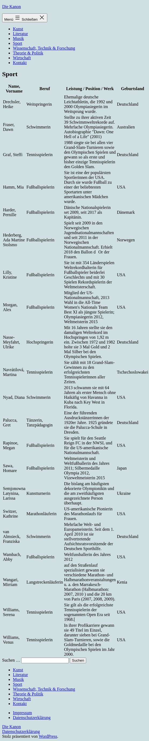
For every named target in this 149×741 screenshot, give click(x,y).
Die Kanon (11, 6)
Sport (17, 43)
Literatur (20, 33)
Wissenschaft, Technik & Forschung (44, 48)
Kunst (18, 29)
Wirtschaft (22, 58)
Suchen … (11, 660)
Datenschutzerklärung (31, 717)
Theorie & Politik (28, 53)
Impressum (22, 712)
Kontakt (20, 62)
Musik (18, 38)
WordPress (48, 736)
